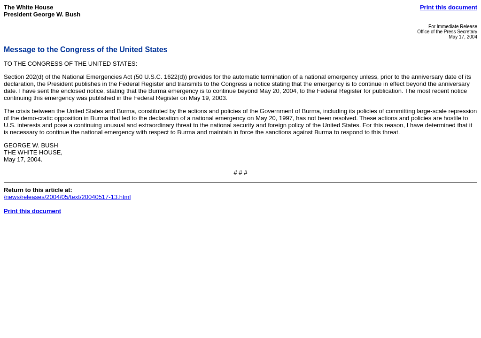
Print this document (448, 7)
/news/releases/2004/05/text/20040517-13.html (67, 196)
